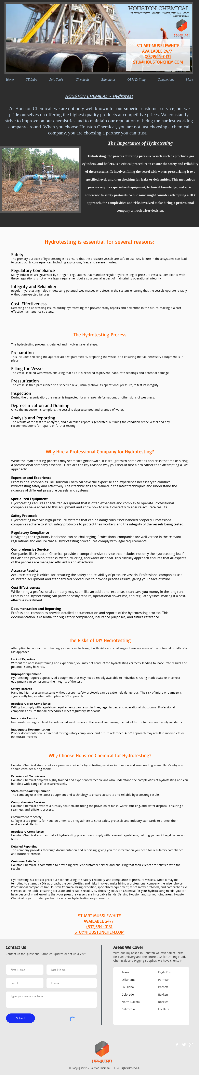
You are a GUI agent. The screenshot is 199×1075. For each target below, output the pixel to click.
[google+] (191, 1045)
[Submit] (20, 1018)
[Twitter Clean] (184, 1045)
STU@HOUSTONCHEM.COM (158, 62)
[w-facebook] (177, 1045)
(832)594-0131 (158, 56)
